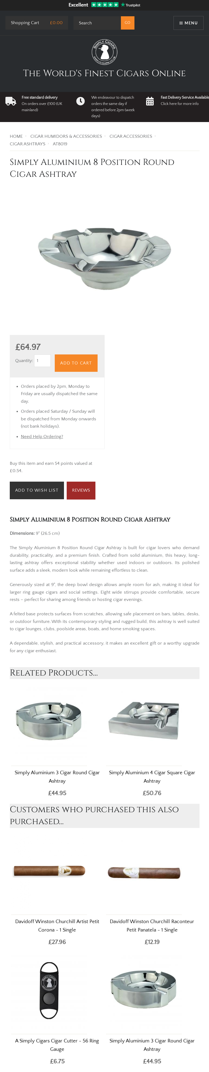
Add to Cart (76, 363)
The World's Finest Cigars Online (104, 73)
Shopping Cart (25, 22)
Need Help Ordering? (42, 436)
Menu (191, 23)
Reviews (81, 490)
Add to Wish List (37, 490)
